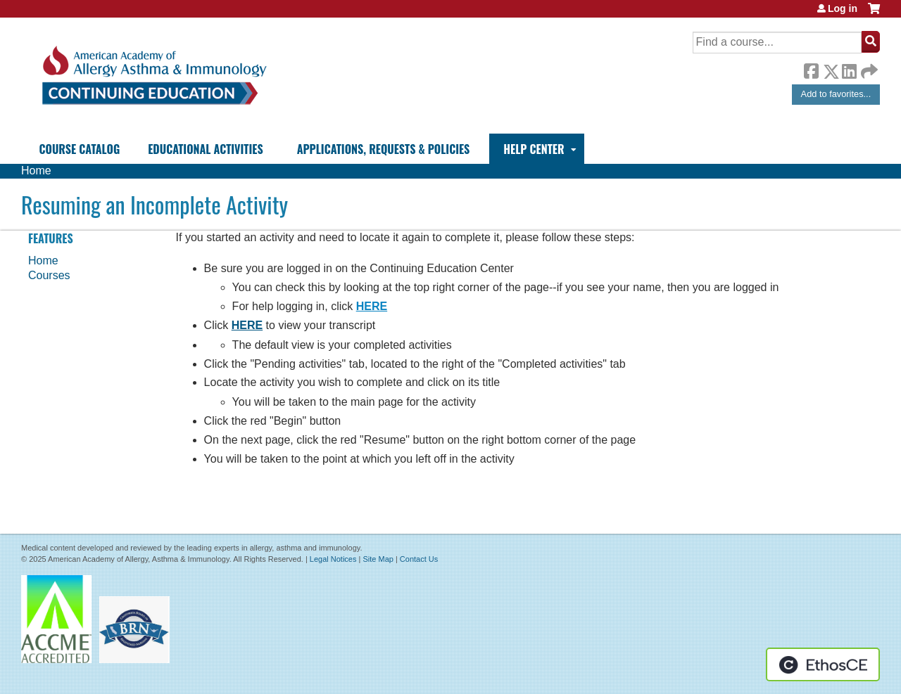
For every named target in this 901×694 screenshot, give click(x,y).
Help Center (533, 149)
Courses (49, 275)
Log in (842, 8)
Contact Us (419, 559)
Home (36, 170)
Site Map (378, 559)
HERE (371, 306)
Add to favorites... (836, 94)
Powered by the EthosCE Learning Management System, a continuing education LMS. (823, 664)
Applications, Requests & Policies (383, 149)
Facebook (811, 68)
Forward (868, 67)
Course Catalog (79, 149)
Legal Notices (333, 559)
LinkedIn (849, 68)
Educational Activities (205, 149)
